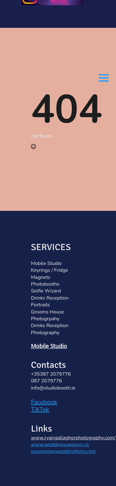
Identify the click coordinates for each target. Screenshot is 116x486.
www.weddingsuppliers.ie (60, 444)
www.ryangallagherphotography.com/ (73, 437)
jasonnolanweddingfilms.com (63, 451)
